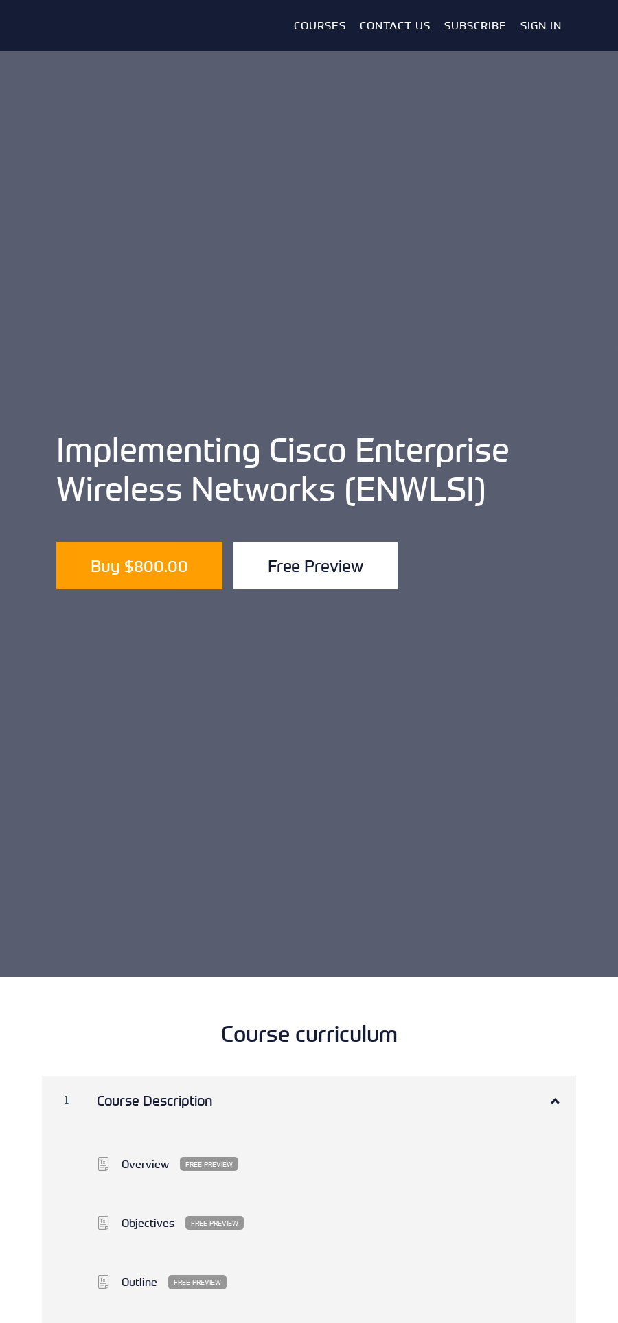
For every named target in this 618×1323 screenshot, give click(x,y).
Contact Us (395, 25)
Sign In (541, 25)
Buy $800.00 (139, 565)
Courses (320, 25)
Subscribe (475, 25)
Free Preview (315, 565)
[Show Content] (554, 1098)
